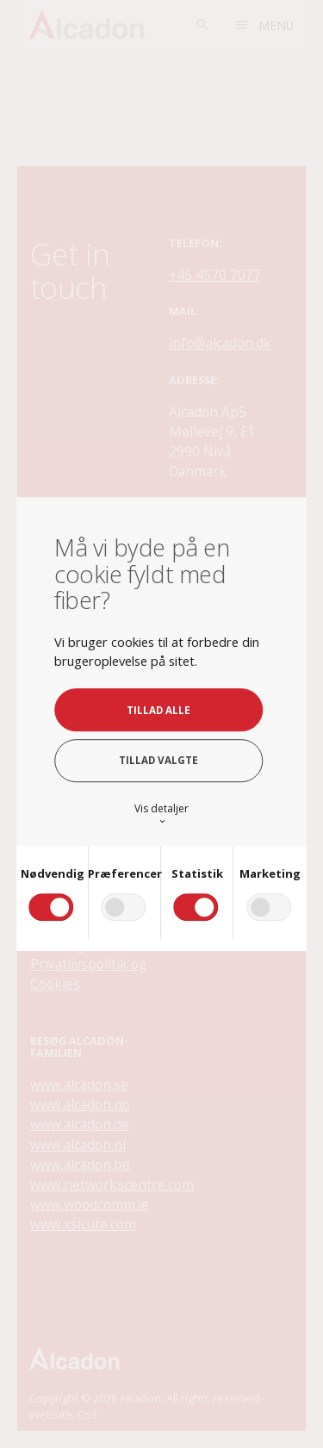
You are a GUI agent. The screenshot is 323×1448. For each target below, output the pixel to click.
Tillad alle (158, 710)
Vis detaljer (161, 813)
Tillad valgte (158, 761)
